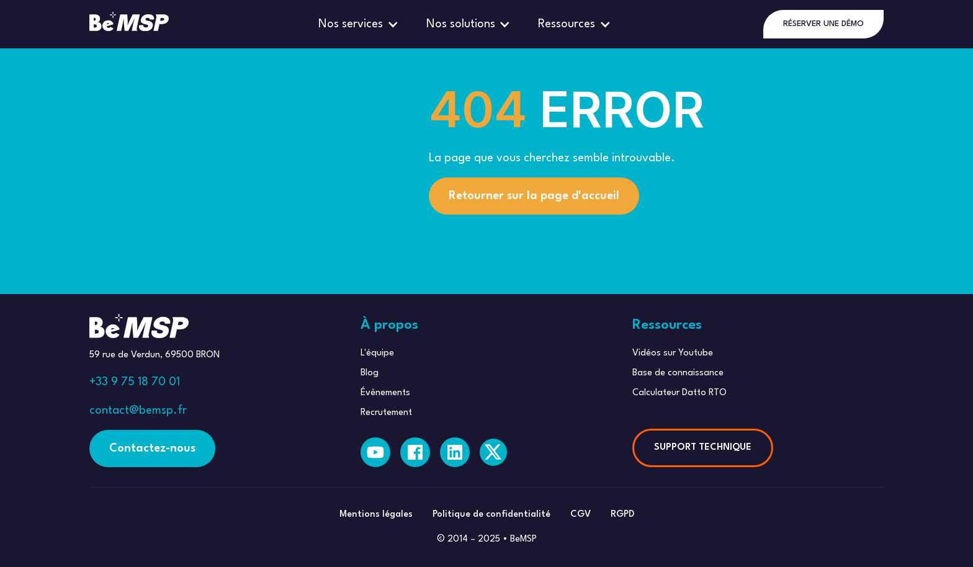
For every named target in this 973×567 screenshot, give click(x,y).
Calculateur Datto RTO (679, 393)
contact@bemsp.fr (138, 410)
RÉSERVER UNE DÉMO (823, 24)
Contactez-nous (152, 448)
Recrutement (386, 412)
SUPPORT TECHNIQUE (702, 447)
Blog (370, 373)
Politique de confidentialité (491, 514)
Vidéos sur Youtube (672, 353)
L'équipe (377, 353)
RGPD (622, 514)
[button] (359, 24)
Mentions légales (376, 514)
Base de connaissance (678, 373)
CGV (580, 514)
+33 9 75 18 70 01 (134, 382)
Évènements (385, 393)
